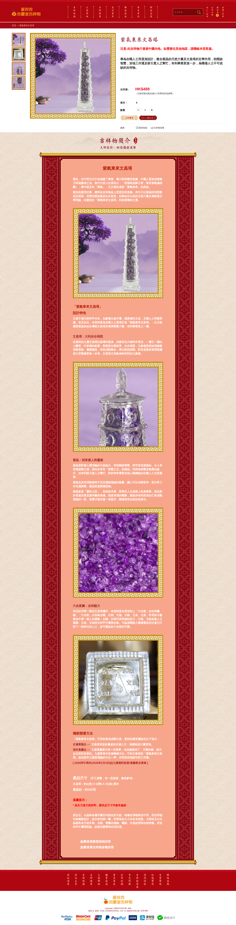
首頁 (14, 25)
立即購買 (129, 117)
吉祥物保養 (157, 128)
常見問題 (129, 880)
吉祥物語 (74, 12)
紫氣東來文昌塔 (26, 25)
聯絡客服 (151, 12)
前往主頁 (76, 880)
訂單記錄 (212, 11)
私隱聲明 (152, 880)
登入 (207, 8)
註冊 (207, 15)
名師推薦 (100, 12)
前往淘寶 (68, 880)
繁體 (223, 8)
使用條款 (145, 880)
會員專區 (138, 12)
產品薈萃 (113, 12)
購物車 (218, 11)
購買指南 (141, 128)
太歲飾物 (87, 12)
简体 (223, 15)
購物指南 (125, 12)
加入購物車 (148, 117)
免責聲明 (160, 880)
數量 (122, 110)
